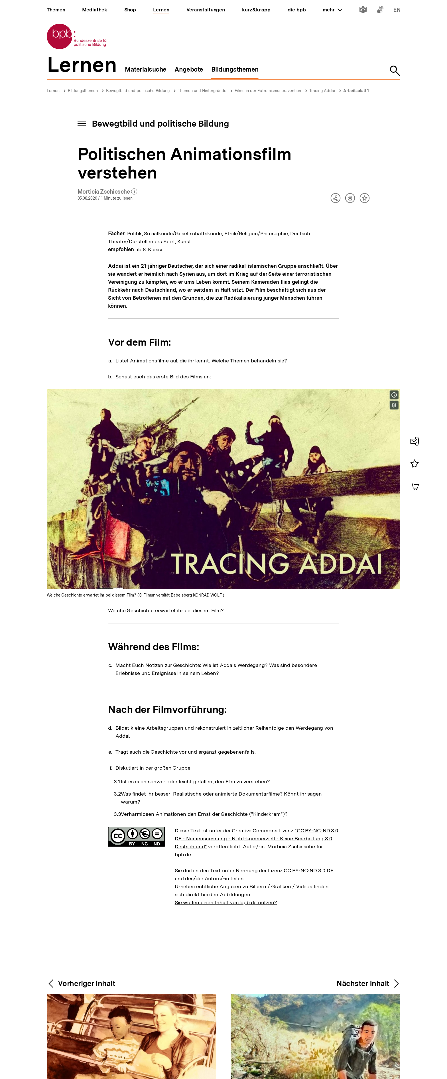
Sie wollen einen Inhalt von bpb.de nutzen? (226, 902)
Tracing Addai (322, 90)
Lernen (53, 90)
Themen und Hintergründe (202, 90)
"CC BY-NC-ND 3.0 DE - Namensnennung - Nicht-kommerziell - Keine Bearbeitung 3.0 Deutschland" (256, 838)
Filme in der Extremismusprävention (268, 90)
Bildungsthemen (83, 90)
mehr (332, 10)
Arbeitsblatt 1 (356, 90)
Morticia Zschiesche (107, 192)
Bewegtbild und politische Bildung (138, 90)
